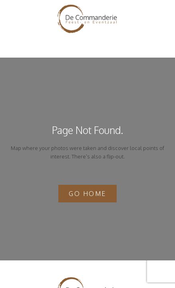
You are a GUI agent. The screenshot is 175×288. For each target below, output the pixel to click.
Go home (87, 194)
